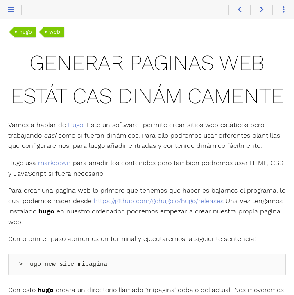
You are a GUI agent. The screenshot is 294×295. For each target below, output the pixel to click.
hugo (25, 32)
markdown (54, 163)
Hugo (75, 125)
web (54, 32)
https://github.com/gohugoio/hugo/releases (159, 201)
